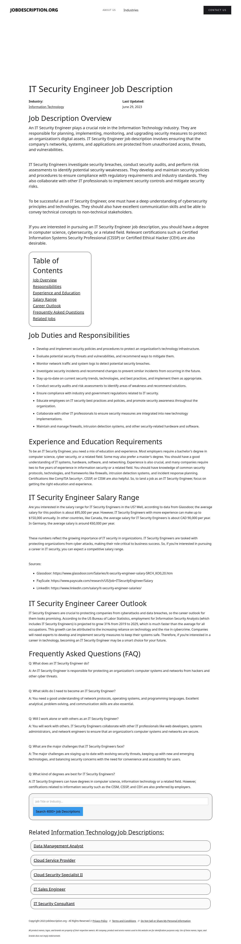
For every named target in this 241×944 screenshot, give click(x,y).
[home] (34, 10)
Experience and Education (56, 292)
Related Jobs (44, 318)
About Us (109, 10)
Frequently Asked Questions (58, 312)
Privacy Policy (99, 921)
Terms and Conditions (124, 921)
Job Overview (45, 280)
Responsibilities (47, 286)
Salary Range (45, 299)
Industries (131, 10)
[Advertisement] (120, 51)
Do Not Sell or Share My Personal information (166, 921)
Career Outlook (47, 305)
